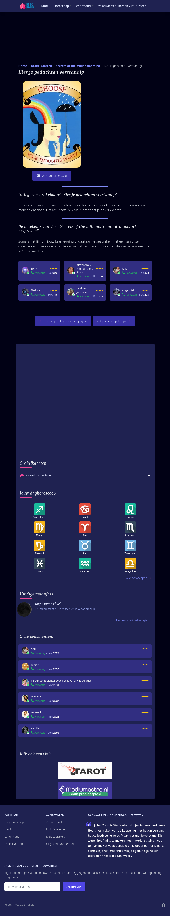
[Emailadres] (32, 886)
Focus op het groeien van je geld (63, 321)
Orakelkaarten (106, 6)
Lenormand (12, 837)
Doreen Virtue (127, 6)
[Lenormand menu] (85, 6)
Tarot (7, 829)
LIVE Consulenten (57, 829)
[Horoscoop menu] (63, 6)
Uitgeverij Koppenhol (60, 844)
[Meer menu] (144, 6)
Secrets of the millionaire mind (78, 66)
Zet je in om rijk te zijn (114, 321)
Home (22, 66)
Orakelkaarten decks (85, 475)
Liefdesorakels (55, 837)
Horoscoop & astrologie (134, 620)
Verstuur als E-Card (52, 176)
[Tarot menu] (46, 6)
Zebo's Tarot (54, 822)
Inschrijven (74, 887)
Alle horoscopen (139, 578)
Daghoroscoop (14, 822)
